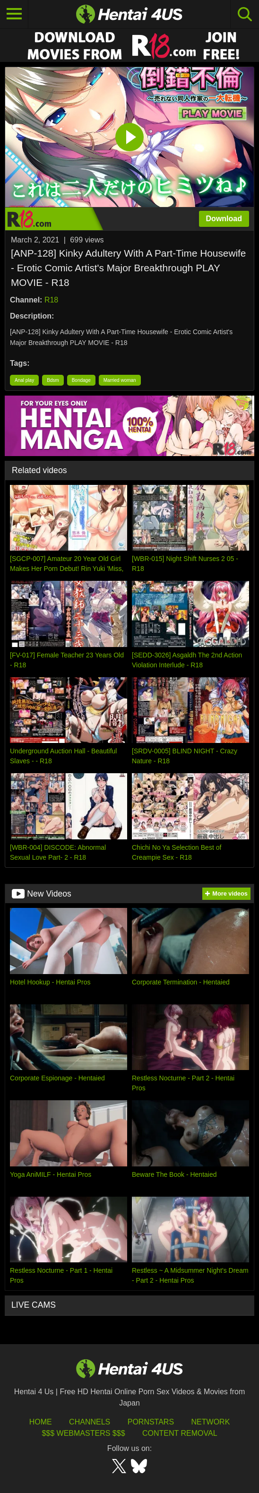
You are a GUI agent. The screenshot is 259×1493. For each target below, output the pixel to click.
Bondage (81, 380)
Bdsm (53, 380)
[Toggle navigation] (14, 14)
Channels (89, 1422)
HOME (40, 1422)
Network (210, 1422)
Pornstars (151, 1422)
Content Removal (179, 1433)
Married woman (120, 380)
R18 (51, 300)
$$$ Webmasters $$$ (83, 1433)
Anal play (24, 380)
